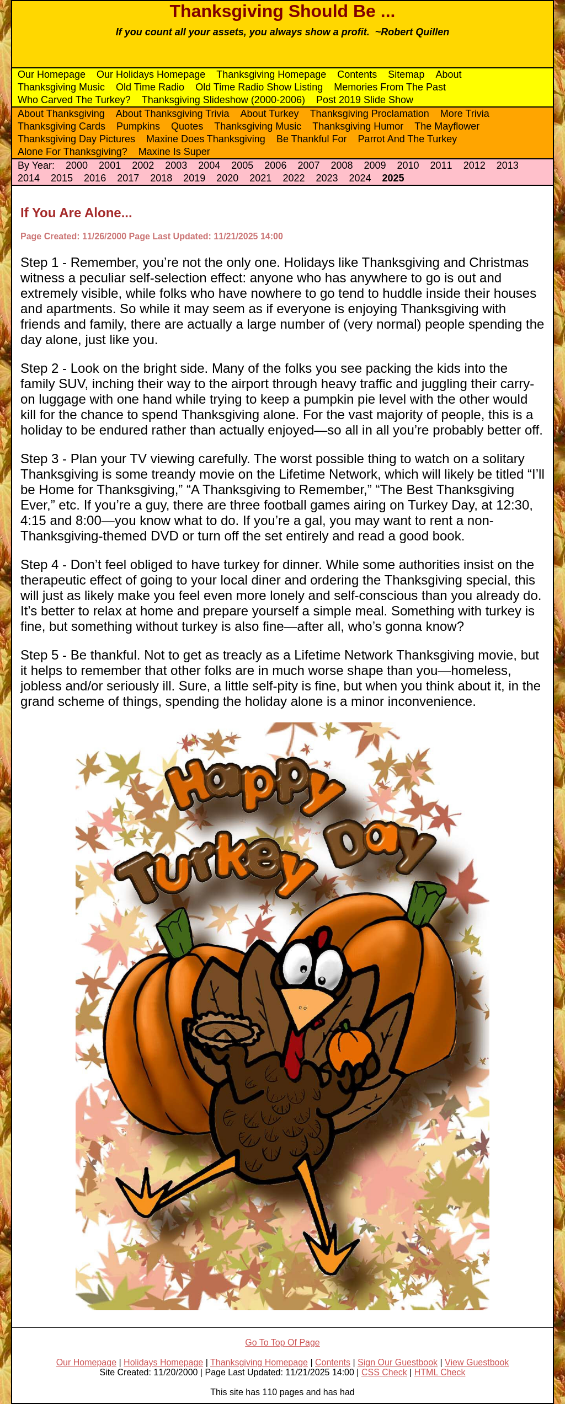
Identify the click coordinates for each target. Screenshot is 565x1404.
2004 (209, 165)
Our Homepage (52, 74)
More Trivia (464, 113)
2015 (62, 178)
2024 (360, 178)
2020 (227, 178)
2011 (441, 165)
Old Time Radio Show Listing (259, 87)
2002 (143, 165)
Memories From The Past (390, 87)
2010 (408, 165)
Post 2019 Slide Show (364, 99)
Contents (357, 74)
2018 (161, 178)
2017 (128, 178)
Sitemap (406, 74)
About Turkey (270, 113)
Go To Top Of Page (282, 1342)
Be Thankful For (311, 138)
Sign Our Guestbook (398, 1362)
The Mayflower (446, 126)
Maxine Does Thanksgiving (205, 138)
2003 (176, 165)
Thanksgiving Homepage (271, 74)
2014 (29, 178)
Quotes (187, 126)
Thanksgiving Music (61, 87)
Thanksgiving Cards (61, 126)
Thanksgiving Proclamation (369, 113)
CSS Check (384, 1372)
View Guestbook (477, 1362)
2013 (508, 165)
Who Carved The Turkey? (74, 99)
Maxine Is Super (174, 151)
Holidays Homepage (163, 1362)
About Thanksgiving (61, 113)
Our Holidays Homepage (151, 74)
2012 (474, 165)
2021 (260, 178)
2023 (327, 178)
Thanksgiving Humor (357, 126)
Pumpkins (138, 126)
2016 (95, 178)
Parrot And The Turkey (407, 138)
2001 (110, 165)
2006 (275, 165)
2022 (293, 178)
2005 (242, 165)
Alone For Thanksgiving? (72, 151)
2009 (375, 165)
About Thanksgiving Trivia (173, 113)
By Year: (36, 165)
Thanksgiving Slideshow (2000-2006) (223, 99)
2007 (308, 165)
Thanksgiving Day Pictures (76, 138)
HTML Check (440, 1372)
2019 (194, 178)
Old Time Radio (150, 87)
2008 (342, 165)
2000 (77, 165)
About (448, 74)
